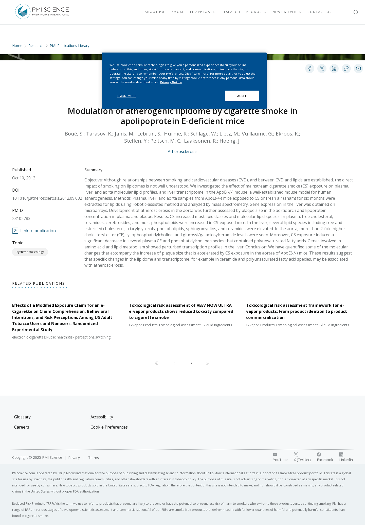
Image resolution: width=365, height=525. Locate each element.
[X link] (302, 457)
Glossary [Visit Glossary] (22, 417)
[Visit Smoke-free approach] (194, 12)
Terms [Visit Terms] (93, 457)
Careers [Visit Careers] (21, 427)
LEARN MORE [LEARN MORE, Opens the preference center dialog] (126, 96)
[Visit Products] (256, 12)
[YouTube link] (280, 457)
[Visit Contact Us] (319, 12)
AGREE (242, 96)
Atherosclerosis (182, 151)
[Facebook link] (325, 457)
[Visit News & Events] (286, 12)
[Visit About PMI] (155, 12)
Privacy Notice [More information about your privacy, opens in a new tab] (171, 82)
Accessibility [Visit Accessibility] (101, 417)
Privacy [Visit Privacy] (74, 457)
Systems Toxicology (30, 252)
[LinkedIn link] (346, 457)
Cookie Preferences (109, 427)
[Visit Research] (231, 12)
